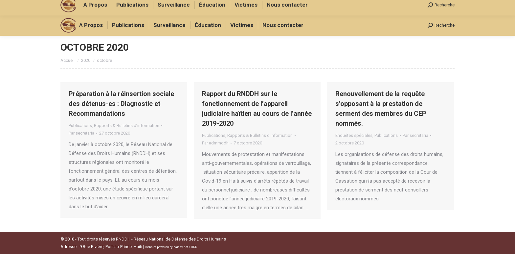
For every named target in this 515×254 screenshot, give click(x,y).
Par (81, 133)
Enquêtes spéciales (353, 135)
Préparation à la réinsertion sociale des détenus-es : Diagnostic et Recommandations (121, 103)
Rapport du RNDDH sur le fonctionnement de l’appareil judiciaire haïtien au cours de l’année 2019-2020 (257, 108)
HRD (194, 247)
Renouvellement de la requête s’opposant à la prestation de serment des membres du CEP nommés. (380, 108)
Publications (80, 125)
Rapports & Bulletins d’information (126, 125)
